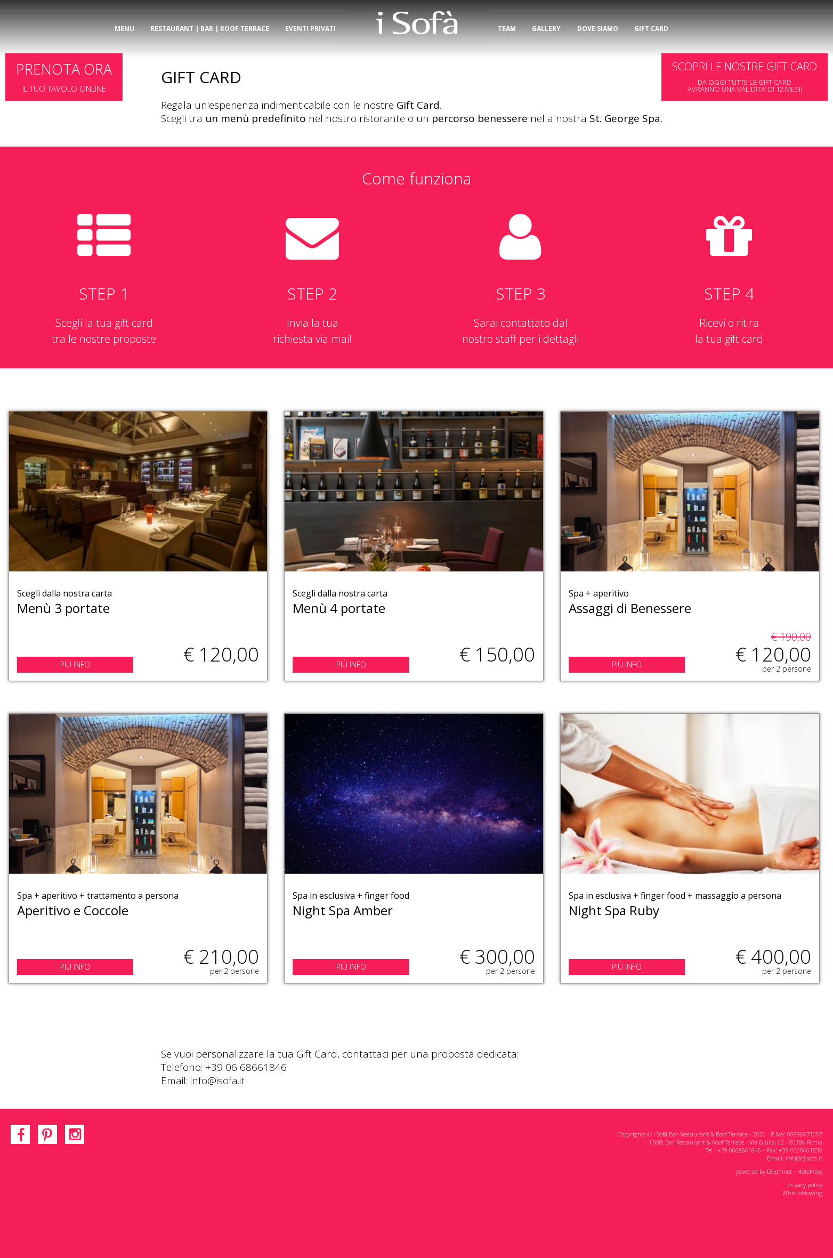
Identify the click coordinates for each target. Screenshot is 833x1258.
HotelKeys (809, 1171)
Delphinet (779, 1171)
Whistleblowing (802, 1193)
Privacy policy (804, 1185)
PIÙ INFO (75, 664)
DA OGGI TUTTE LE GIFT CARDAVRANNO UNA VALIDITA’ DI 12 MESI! (744, 76)
